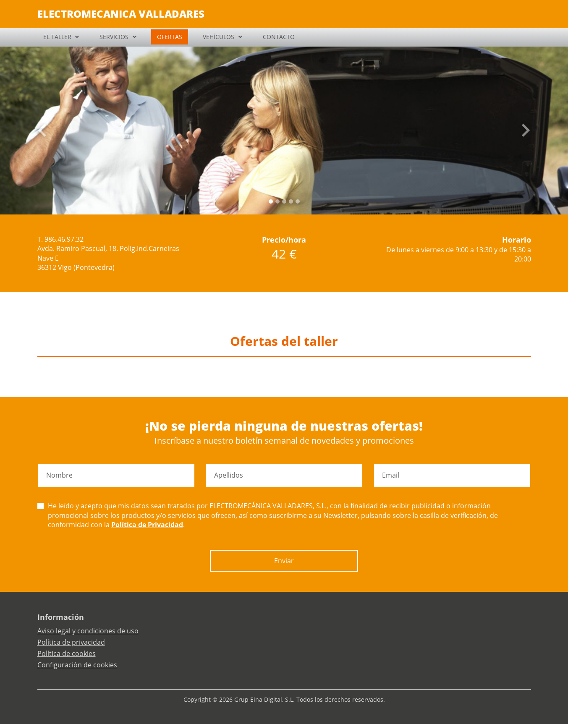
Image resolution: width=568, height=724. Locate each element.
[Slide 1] (277, 201)
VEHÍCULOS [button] (218, 37)
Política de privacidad (71, 642)
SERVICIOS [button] (113, 37)
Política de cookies (66, 653)
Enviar (284, 560)
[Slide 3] (291, 201)
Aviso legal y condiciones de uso (88, 630)
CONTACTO (279, 37)
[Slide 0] (271, 201)
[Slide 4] (298, 201)
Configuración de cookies (77, 664)
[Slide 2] (284, 201)
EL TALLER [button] (57, 37)
